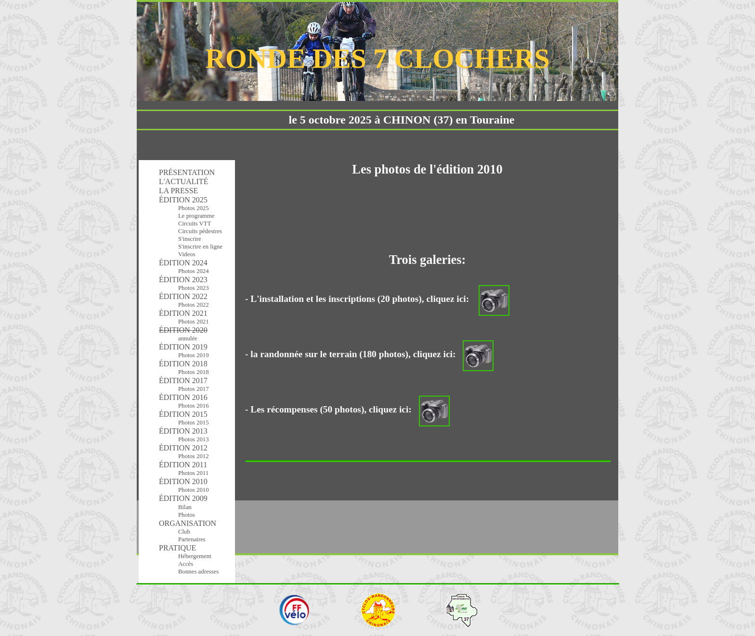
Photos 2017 (193, 389)
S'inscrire (189, 239)
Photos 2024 (193, 271)
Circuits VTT (194, 223)
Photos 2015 (193, 422)
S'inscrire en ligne (200, 246)
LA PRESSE (178, 191)
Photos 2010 (193, 489)
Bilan (185, 507)
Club (184, 531)
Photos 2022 (193, 304)
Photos (186, 514)
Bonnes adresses (198, 571)
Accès (185, 564)
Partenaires (192, 539)
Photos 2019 (193, 355)
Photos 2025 (193, 208)
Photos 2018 (193, 372)
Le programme (196, 215)
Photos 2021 (193, 321)
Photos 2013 (193, 439)
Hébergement (194, 556)
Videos (186, 254)
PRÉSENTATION (187, 172)
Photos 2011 (193, 473)
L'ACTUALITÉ (183, 181)
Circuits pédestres (200, 231)
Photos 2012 (193, 456)
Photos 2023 (193, 288)
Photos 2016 (193, 405)
